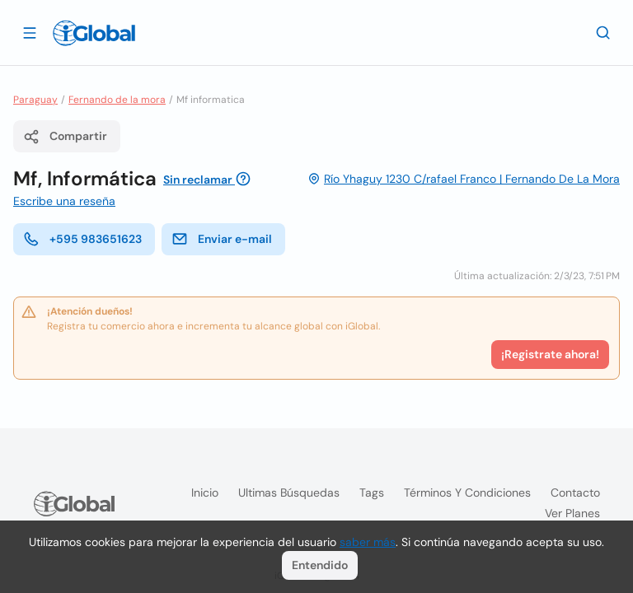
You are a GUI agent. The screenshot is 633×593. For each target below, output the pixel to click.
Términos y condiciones (467, 492)
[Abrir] (29, 32)
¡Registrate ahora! (550, 354)
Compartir (65, 136)
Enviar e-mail (221, 239)
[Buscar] (603, 32)
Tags (371, 492)
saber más (368, 542)
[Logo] (94, 32)
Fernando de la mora (117, 99)
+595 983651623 (82, 239)
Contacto (575, 492)
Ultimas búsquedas (289, 492)
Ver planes (572, 513)
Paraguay (35, 99)
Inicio (204, 492)
